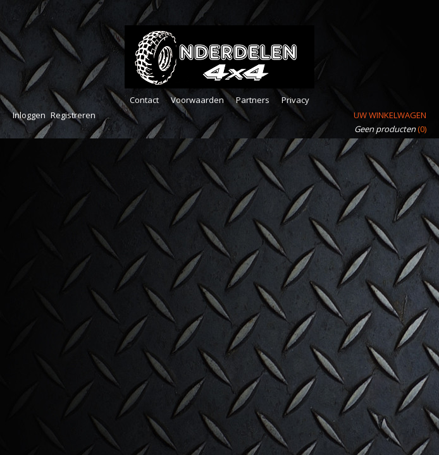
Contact (144, 100)
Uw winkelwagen (390, 115)
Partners (252, 100)
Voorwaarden (197, 100)
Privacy (295, 100)
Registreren (73, 115)
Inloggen (29, 115)
